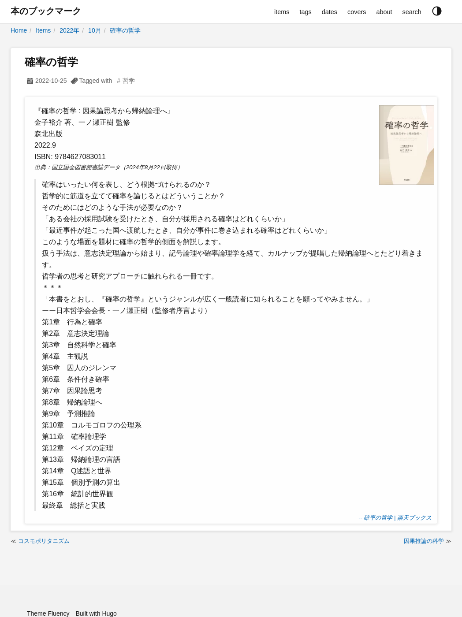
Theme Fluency (48, 613)
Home (19, 30)
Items (43, 30)
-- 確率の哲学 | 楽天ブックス (395, 517)
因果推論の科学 (424, 541)
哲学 (129, 80)
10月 (94, 30)
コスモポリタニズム (44, 541)
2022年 (69, 30)
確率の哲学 (125, 30)
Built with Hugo (95, 613)
